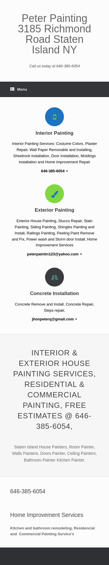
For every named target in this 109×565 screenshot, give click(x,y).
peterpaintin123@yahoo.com (54, 254)
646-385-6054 (54, 171)
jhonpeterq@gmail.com (54, 319)
